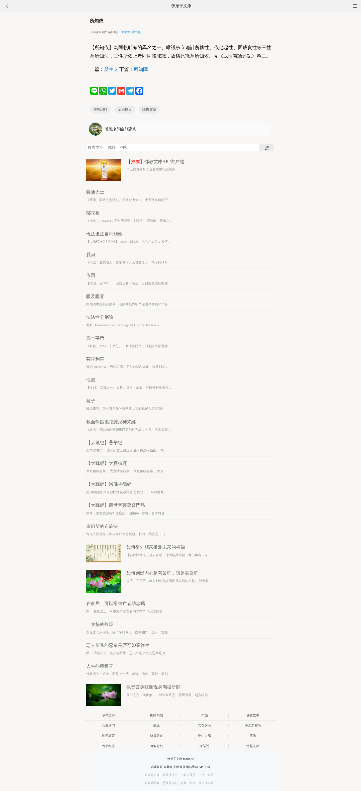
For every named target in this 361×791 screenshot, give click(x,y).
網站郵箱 (192, 767)
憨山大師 (204, 735)
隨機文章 (149, 109)
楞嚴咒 (204, 746)
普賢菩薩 (204, 725)
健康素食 (156, 735)
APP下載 (204, 767)
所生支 (111, 69)
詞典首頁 (157, 767)
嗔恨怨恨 (156, 746)
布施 (204, 715)
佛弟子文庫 (181, 6)
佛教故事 (252, 715)
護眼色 (136, 32)
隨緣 (156, 725)
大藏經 (167, 767)
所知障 (141, 69)
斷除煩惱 (156, 715)
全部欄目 (125, 109)
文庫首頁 (179, 767)
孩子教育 (108, 735)
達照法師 (252, 746)
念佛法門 (108, 725)
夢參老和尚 (253, 725)
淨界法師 (108, 715)
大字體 (125, 32)
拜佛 (252, 735)
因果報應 (108, 746)
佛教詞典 (100, 109)
